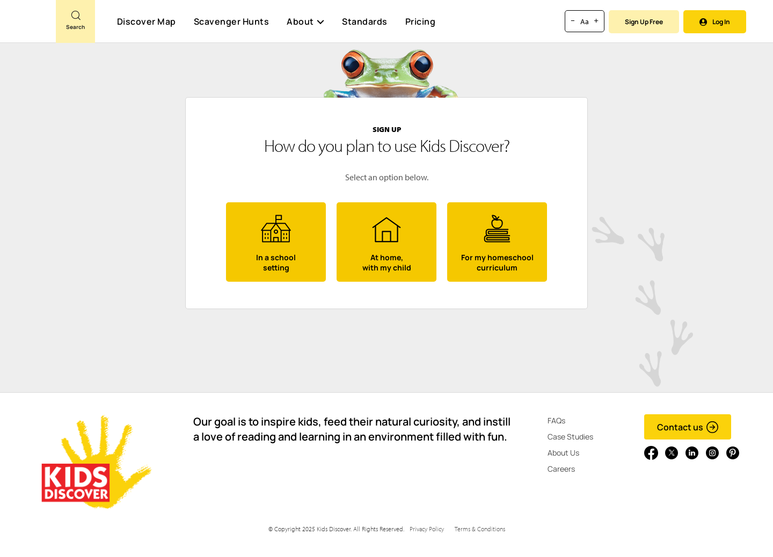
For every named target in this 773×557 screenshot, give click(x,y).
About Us (563, 453)
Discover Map (147, 21)
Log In (714, 21)
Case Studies (570, 436)
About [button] (305, 21)
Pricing (420, 21)
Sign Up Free (644, 21)
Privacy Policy (427, 529)
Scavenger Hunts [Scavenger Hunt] (231, 22)
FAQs (556, 420)
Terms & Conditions (480, 529)
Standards (365, 21)
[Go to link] (28, 26)
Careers (561, 469)
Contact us (688, 427)
